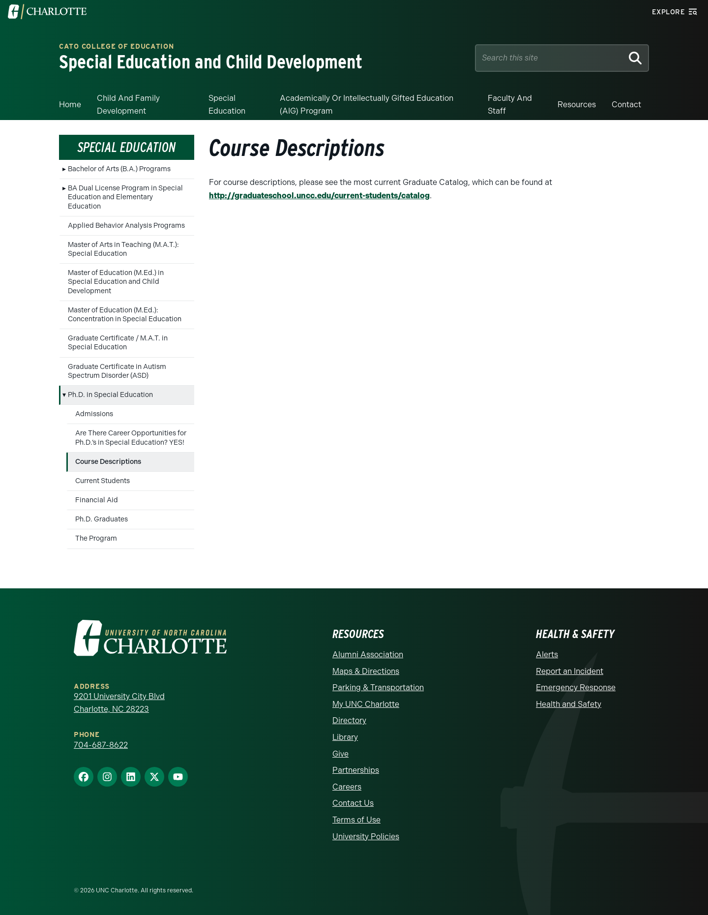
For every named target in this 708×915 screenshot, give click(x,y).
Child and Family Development (128, 104)
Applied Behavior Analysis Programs (126, 225)
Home (70, 104)
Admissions (94, 414)
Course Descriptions (108, 462)
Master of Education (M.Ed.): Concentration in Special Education (124, 314)
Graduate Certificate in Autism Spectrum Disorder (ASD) (117, 371)
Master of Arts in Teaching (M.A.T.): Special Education (123, 249)
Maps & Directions (365, 671)
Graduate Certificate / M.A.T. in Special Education (118, 342)
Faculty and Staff (510, 104)
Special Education (226, 104)
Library (345, 737)
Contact (626, 104)
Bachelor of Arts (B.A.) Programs (119, 169)
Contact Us (353, 803)
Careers (346, 787)
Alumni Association (367, 654)
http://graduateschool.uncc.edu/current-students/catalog (319, 195)
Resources (577, 104)
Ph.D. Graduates (101, 519)
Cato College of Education (116, 47)
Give (340, 754)
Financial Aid (96, 500)
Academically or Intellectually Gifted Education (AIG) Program (366, 104)
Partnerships (355, 770)
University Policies (365, 836)
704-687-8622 (101, 745)
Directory (349, 720)
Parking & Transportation (378, 687)
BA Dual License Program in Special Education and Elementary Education (125, 197)
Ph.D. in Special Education (110, 395)
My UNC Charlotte (365, 704)
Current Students (102, 481)
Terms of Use (356, 819)
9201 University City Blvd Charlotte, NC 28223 (119, 703)
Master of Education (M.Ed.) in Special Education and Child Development (116, 282)
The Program (96, 538)
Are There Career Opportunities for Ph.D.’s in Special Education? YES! (130, 437)
